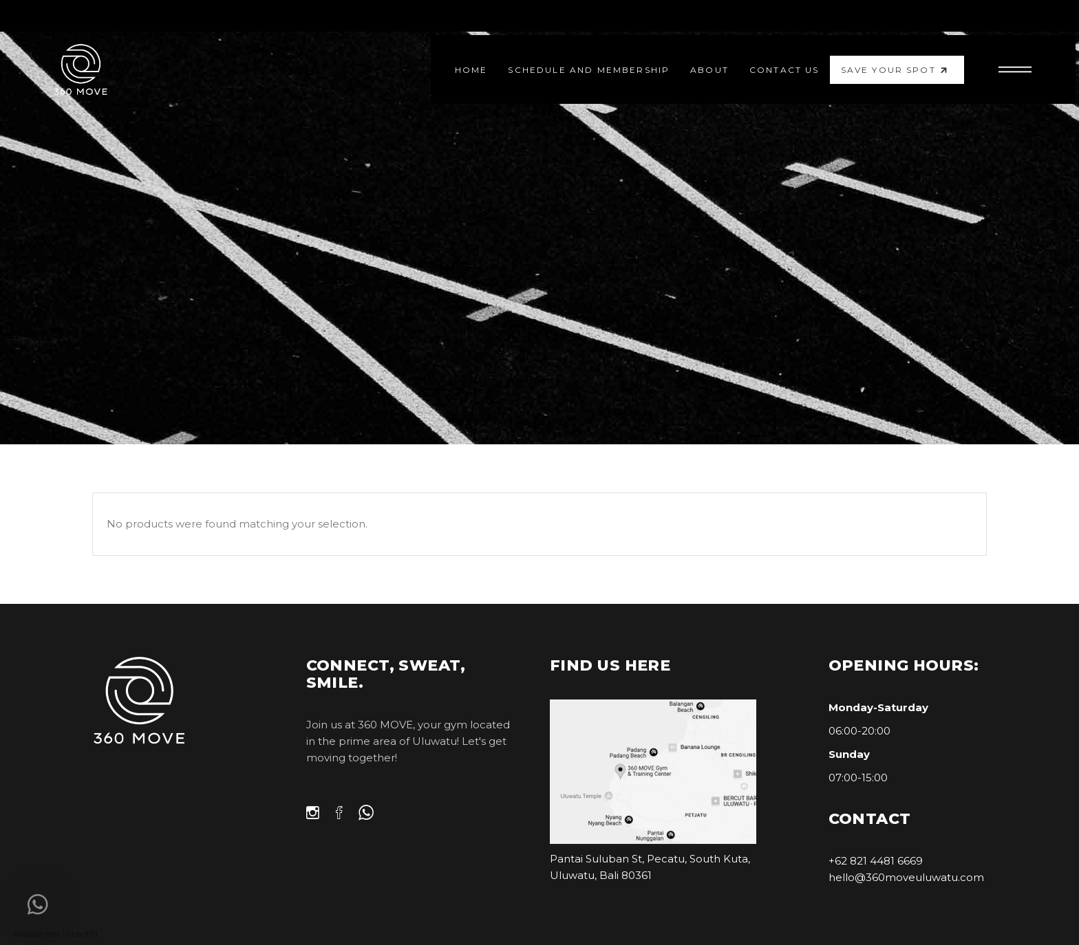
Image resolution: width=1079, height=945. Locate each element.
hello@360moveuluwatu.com (906, 877)
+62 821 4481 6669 (876, 860)
